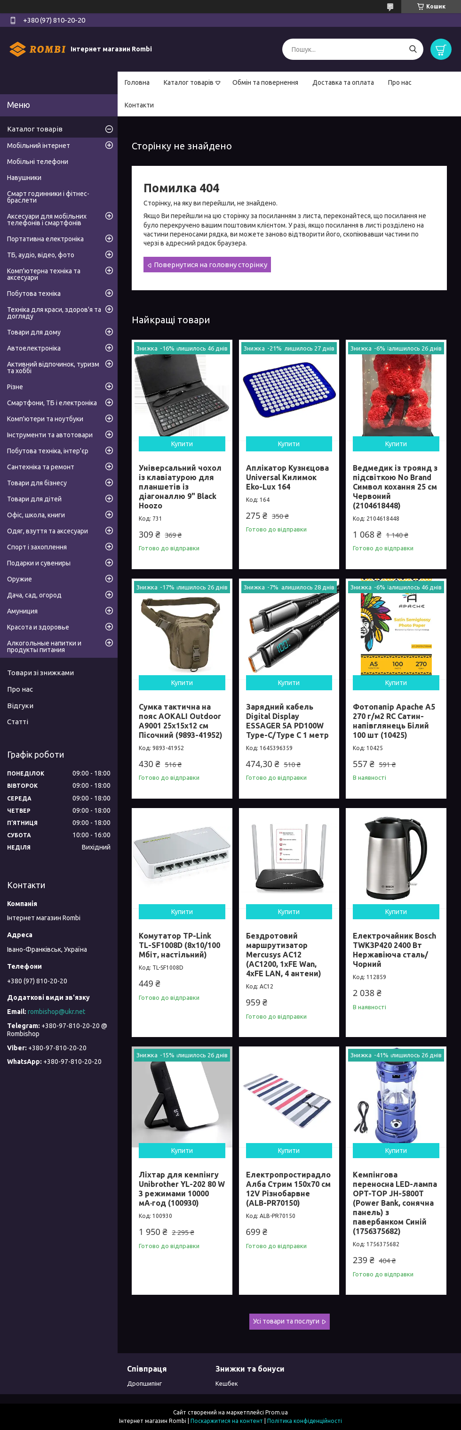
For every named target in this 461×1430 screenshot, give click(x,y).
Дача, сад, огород (34, 595)
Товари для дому (34, 332)
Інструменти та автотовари (50, 435)
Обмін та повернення (265, 82)
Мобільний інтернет (38, 145)
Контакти (139, 105)
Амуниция (22, 611)
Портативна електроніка (45, 239)
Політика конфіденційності (304, 1421)
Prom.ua (276, 1412)
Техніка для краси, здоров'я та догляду (54, 313)
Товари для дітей (34, 499)
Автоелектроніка (34, 348)
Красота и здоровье (38, 627)
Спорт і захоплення (37, 547)
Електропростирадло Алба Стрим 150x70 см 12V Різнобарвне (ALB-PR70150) (288, 1188)
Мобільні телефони (37, 161)
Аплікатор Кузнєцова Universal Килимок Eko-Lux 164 (287, 477)
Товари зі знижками (40, 673)
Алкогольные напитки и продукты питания (44, 646)
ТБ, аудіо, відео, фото (40, 255)
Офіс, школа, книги (36, 515)
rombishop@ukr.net (56, 1011)
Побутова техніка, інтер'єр (47, 451)
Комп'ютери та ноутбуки (45, 419)
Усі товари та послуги (286, 1321)
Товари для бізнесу (37, 483)
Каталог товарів (189, 82)
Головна (137, 82)
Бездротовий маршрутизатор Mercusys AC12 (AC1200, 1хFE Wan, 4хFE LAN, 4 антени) (283, 955)
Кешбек (226, 1383)
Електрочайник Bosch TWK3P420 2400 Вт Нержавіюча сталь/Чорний (394, 950)
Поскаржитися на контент (227, 1421)
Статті (17, 722)
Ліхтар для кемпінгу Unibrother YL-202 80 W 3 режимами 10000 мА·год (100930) (182, 1188)
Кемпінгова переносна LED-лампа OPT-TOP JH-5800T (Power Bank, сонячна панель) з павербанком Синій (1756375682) (395, 1202)
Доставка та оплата (343, 82)
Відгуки (20, 706)
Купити (182, 444)
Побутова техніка (34, 293)
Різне (15, 387)
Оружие (19, 579)
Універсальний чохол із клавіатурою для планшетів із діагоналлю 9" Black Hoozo (180, 487)
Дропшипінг (144, 1383)
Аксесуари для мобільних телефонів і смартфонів (47, 219)
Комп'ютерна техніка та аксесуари (43, 274)
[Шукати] (412, 49)
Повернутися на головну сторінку (210, 265)
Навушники (24, 177)
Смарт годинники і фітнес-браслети (48, 197)
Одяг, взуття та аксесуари (47, 531)
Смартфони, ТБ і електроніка (52, 403)
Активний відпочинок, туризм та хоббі (53, 367)
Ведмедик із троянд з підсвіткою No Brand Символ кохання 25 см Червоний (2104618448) (395, 487)
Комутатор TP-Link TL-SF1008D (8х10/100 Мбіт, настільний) (179, 945)
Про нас (400, 82)
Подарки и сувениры (39, 563)
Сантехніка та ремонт (40, 467)
